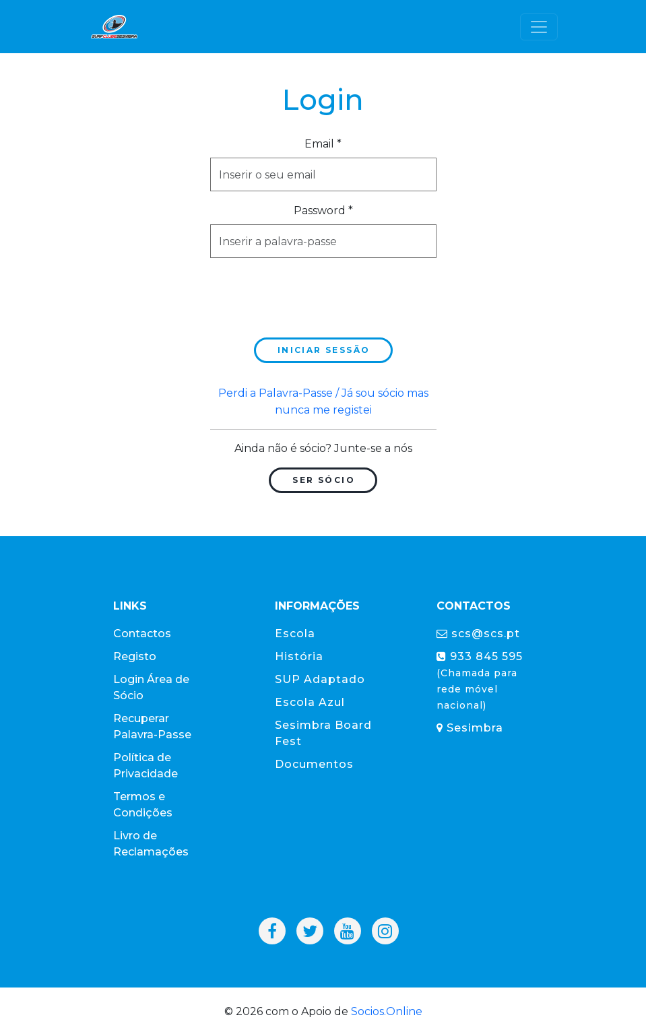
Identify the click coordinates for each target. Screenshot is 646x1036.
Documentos (314, 764)
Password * (323, 210)
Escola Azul (310, 702)
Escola (295, 633)
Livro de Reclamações (151, 843)
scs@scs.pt (478, 633)
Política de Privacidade (145, 765)
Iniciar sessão (324, 350)
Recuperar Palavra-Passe (152, 726)
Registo (134, 656)
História (299, 656)
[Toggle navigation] (539, 26)
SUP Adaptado (320, 679)
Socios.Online (386, 1011)
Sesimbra (470, 727)
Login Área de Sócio (151, 687)
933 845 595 (480, 680)
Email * (323, 143)
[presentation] (312, 295)
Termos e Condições (142, 804)
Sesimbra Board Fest (323, 733)
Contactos (142, 633)
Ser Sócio (323, 480)
